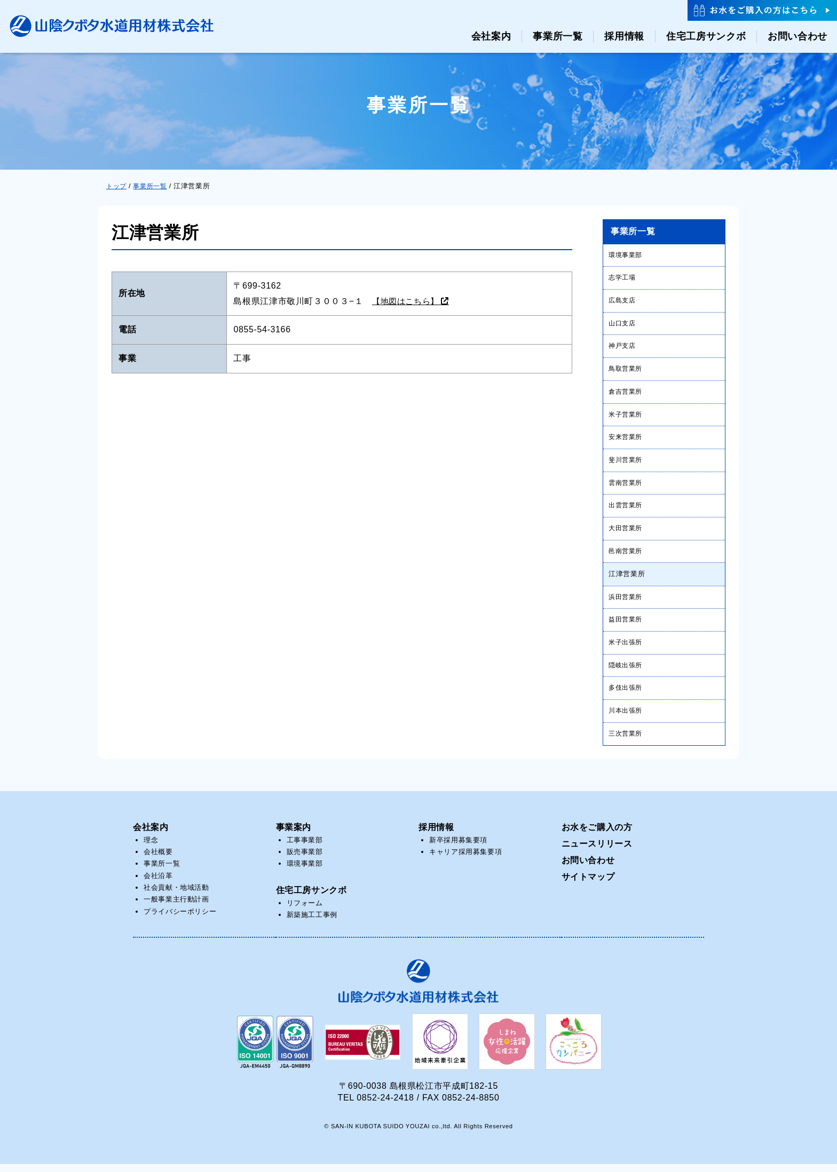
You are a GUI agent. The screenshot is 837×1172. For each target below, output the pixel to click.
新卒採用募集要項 (458, 847)
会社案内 (151, 834)
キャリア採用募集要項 (465, 859)
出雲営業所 (627, 510)
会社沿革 (158, 883)
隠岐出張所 (627, 671)
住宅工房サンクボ (311, 897)
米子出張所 (627, 648)
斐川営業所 (627, 463)
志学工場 (623, 278)
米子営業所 (627, 417)
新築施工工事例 (312, 923)
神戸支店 (623, 348)
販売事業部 (305, 859)
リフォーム (305, 910)
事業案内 (294, 834)
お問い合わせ (588, 867)
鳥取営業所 (627, 370)
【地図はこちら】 (407, 301)
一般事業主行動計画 (176, 907)
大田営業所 (627, 533)
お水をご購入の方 (597, 834)
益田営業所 (627, 625)
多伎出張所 (627, 695)
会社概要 (158, 859)
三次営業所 (627, 741)
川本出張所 (627, 718)
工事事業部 (305, 847)
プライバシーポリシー (180, 919)
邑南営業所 (627, 556)
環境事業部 (627, 255)
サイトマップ (588, 884)
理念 (151, 847)
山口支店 (623, 325)
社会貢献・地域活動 (176, 895)
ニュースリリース (597, 851)
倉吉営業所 (627, 394)
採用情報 (436, 834)
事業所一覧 (162, 871)
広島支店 (623, 301)
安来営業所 (627, 440)
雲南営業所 (627, 486)
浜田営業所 (627, 602)
